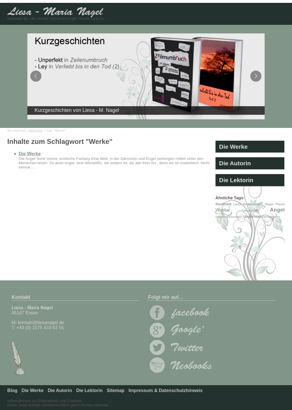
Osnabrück (250, 210)
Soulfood (223, 204)
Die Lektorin (236, 180)
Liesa (237, 204)
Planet (280, 204)
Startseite (35, 130)
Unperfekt (252, 216)
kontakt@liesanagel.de (41, 322)
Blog (12, 390)
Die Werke (30, 153)
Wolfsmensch (253, 204)
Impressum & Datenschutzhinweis (166, 390)
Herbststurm (271, 216)
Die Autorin (235, 163)
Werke (222, 210)
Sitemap (115, 390)
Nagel (269, 204)
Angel (277, 210)
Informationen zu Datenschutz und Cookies (44, 401)
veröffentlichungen (228, 216)
